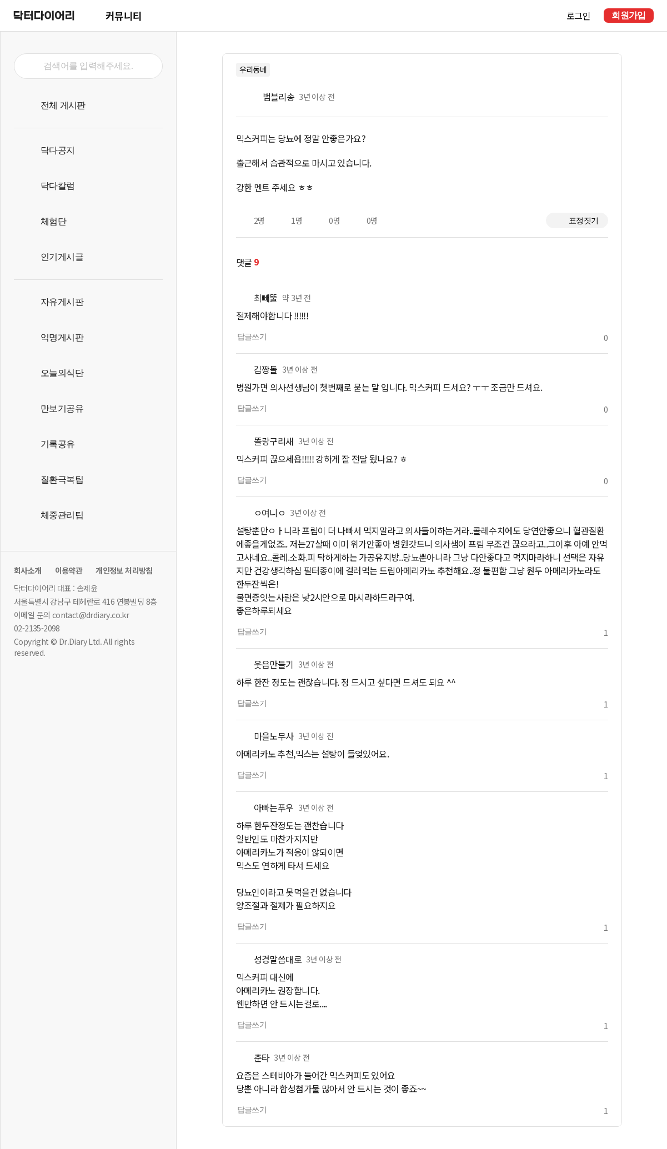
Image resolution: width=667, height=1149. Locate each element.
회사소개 (28, 570)
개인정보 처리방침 (124, 570)
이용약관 (69, 570)
